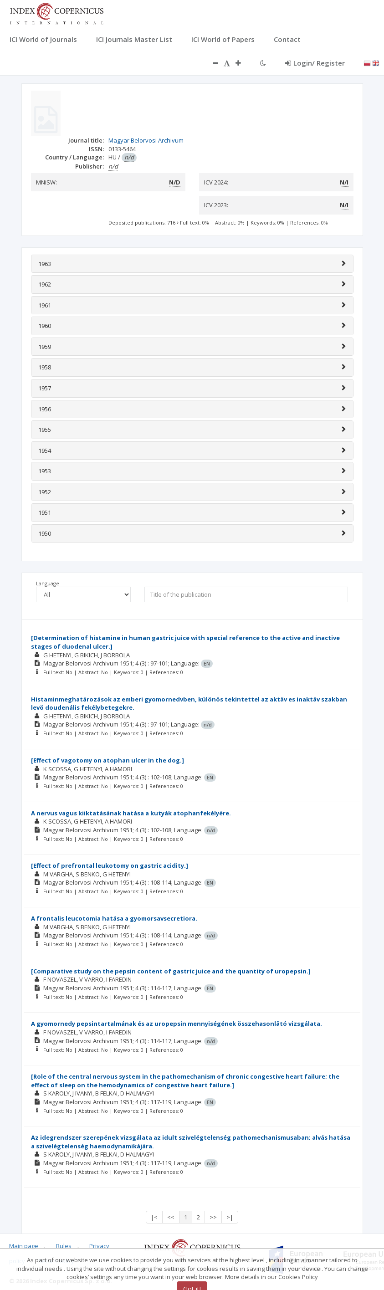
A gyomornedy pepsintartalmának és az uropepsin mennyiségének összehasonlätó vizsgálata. (176, 1023)
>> (213, 1217)
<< (170, 1217)
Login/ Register (315, 62)
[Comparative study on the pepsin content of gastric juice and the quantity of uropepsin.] (171, 971)
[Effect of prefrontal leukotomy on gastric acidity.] (109, 865)
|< (154, 1217)
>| (229, 1217)
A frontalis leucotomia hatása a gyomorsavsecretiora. (114, 918)
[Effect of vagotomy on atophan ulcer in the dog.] (107, 760)
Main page (23, 1246)
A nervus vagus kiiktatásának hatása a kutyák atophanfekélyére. (131, 813)
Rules (64, 1246)
